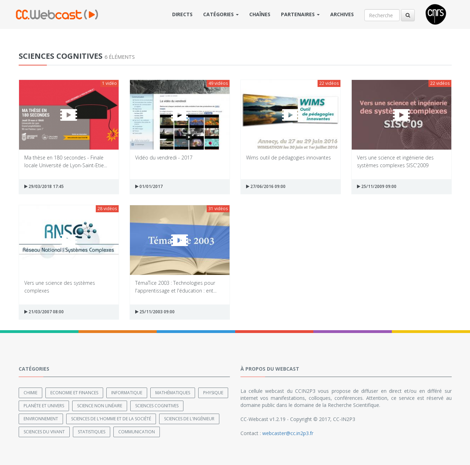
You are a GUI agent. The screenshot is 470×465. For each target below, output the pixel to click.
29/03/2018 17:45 (44, 186)
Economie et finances (74, 393)
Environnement (41, 419)
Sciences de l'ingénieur (189, 419)
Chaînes (259, 14)
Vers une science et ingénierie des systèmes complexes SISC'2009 (395, 161)
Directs (182, 14)
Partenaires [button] (300, 14)
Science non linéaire (99, 406)
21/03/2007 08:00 (44, 312)
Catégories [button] (221, 14)
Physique (213, 393)
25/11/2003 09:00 (155, 312)
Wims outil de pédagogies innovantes (288, 157)
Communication (136, 432)
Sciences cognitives (156, 406)
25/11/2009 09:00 (376, 186)
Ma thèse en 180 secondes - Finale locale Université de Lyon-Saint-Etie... (65, 161)
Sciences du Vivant (44, 432)
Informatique (126, 393)
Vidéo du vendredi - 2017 (164, 157)
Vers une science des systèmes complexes (59, 286)
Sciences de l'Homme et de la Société (111, 419)
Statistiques (91, 432)
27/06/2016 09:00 (266, 186)
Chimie (30, 393)
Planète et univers (44, 406)
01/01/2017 (149, 186)
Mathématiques (172, 393)
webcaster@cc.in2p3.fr (287, 433)
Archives (342, 14)
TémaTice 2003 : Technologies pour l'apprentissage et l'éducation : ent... (176, 286)
